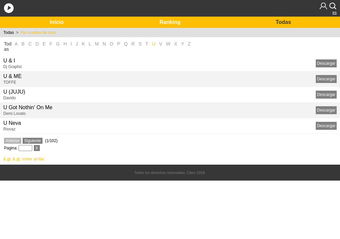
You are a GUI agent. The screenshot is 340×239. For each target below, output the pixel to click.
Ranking (169, 22)
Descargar (326, 63)
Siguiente (32, 140)
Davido (9, 98)
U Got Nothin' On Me (27, 107)
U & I (9, 60)
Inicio (57, 22)
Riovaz (9, 129)
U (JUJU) (14, 92)
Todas (283, 22)
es (334, 12)
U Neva (12, 123)
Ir (37, 148)
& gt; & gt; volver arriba (23, 159)
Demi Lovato (14, 113)
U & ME (12, 76)
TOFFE (9, 82)
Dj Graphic (12, 66)
